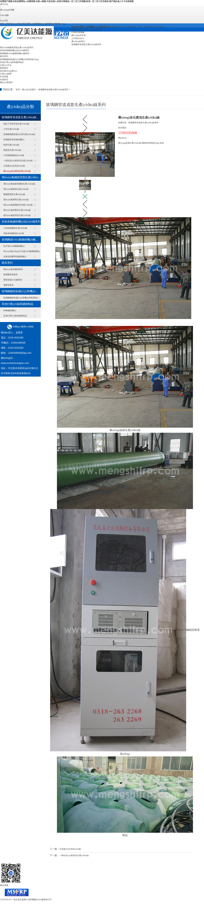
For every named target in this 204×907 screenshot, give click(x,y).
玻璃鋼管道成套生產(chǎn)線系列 (86, 44)
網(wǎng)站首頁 (78, 35)
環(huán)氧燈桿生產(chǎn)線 (16, 199)
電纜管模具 (8, 285)
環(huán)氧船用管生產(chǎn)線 (17, 215)
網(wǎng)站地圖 (7, 10)
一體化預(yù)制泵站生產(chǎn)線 (18, 160)
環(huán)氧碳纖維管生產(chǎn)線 (18, 205)
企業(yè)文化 (5, 65)
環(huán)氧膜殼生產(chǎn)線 (16, 189)
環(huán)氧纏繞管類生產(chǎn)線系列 (16, 47)
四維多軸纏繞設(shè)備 (13, 233)
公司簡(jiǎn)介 (77, 38)
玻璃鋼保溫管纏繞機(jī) (13, 139)
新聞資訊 (4, 68)
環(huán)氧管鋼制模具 (13, 269)
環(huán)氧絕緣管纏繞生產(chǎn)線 (19, 184)
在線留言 (4, 79)
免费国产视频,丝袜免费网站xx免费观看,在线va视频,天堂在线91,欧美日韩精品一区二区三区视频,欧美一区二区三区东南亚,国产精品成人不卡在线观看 (67, 1)
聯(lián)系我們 (6, 82)
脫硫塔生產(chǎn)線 (12, 150)
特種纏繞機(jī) (9, 310)
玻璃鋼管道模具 (10, 274)
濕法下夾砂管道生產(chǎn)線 (16, 124)
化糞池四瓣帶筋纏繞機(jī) (14, 256)
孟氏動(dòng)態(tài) (8, 71)
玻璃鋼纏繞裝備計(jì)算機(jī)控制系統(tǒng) (19, 59)
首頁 (18, 89)
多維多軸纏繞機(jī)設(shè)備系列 (14, 50)
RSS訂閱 (4, 20)
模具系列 (4, 56)
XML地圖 (4, 15)
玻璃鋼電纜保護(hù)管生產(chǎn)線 (19, 134)
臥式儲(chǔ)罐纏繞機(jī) (14, 246)
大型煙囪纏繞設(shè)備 (13, 155)
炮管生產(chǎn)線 (11, 145)
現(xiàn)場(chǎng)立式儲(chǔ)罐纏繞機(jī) (21, 251)
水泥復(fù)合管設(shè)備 (14, 166)
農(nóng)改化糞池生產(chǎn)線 (17, 171)
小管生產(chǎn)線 (11, 129)
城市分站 (4, 4)
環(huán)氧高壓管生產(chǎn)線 (17, 210)
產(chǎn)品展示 (78, 41)
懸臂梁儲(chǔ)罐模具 (12, 280)
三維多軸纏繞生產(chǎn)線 (15, 228)
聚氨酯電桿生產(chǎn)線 (14, 194)
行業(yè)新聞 (5, 74)
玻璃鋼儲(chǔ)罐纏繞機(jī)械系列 (14, 53)
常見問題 (4, 76)
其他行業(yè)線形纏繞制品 (12, 62)
